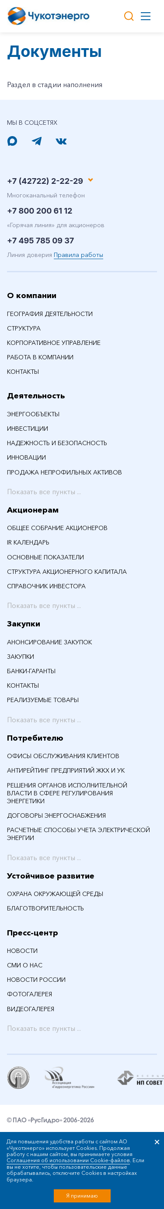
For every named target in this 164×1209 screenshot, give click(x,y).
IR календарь (28, 542)
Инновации (26, 457)
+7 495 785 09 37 (40, 240)
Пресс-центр (32, 933)
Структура (24, 328)
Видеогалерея (30, 1009)
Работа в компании (40, 357)
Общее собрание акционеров (57, 528)
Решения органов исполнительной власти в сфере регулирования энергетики (67, 793)
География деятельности (50, 314)
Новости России (36, 980)
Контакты (23, 372)
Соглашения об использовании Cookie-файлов (68, 1160)
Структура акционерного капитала (67, 572)
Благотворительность (45, 908)
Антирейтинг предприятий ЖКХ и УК (66, 770)
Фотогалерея (29, 994)
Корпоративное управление (54, 343)
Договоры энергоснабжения (56, 815)
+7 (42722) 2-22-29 (45, 181)
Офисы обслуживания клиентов (63, 756)
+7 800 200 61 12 (39, 210)
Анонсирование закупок (49, 642)
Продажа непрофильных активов (64, 472)
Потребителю (35, 738)
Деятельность (36, 396)
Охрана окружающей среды (55, 894)
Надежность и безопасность (57, 443)
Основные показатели (45, 557)
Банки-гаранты (31, 671)
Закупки (23, 624)
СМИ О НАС (24, 965)
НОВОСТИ (22, 951)
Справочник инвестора (46, 586)
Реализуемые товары (43, 700)
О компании (31, 295)
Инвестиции (27, 428)
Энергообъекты (33, 414)
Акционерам (33, 510)
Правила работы (78, 255)
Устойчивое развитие (50, 876)
